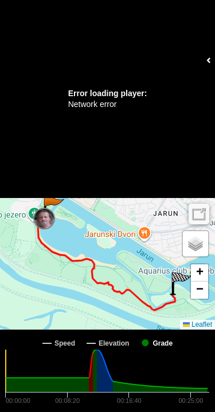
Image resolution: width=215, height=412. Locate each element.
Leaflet (197, 324)
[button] (53, 207)
